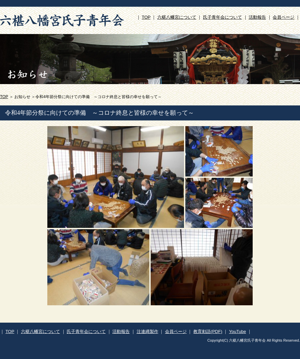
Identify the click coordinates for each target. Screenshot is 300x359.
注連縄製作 (147, 331)
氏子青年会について (222, 17)
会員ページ (283, 17)
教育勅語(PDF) (207, 331)
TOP (146, 17)
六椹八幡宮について (176, 17)
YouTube (237, 331)
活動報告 (257, 17)
